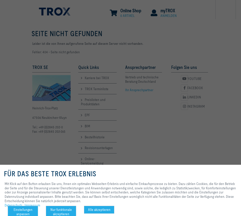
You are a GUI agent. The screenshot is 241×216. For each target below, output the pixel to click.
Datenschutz (13, 205)
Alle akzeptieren (99, 210)
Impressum (32, 205)
